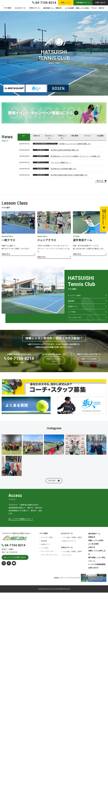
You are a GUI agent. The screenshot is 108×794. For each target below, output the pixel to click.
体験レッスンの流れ (96, 544)
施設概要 (71, 302)
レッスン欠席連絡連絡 (96, 568)
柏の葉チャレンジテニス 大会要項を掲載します (75, 144)
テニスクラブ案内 (75, 296)
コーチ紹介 (72, 314)
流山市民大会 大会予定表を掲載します (63, 169)
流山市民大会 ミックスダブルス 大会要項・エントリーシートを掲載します (75, 156)
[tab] (24, 137)
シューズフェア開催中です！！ (61, 162)
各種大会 (91, 540)
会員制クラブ (73, 308)
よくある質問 (93, 547)
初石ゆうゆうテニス (69, 544)
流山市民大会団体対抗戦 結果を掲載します (65, 150)
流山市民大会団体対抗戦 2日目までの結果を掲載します (69, 175)
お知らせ (91, 551)
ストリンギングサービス (49, 558)
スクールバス (66, 558)
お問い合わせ (93, 571)
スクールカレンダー (75, 320)
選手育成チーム (94, 537)
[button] (104, 219)
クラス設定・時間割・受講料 (72, 541)
